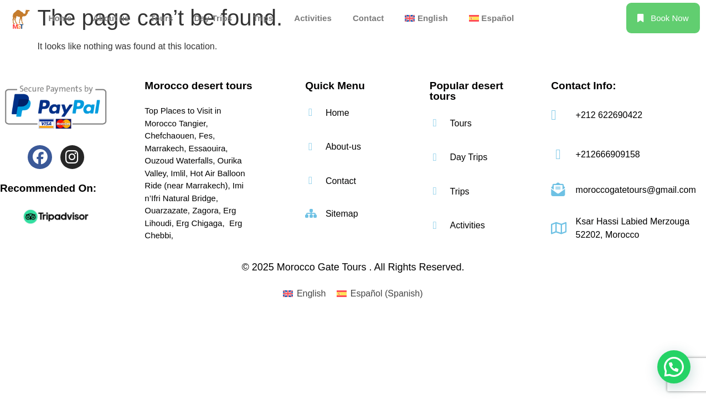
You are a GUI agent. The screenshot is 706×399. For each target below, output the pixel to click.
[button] (673, 366)
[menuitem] (426, 18)
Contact (368, 18)
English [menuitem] (311, 293)
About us (111, 18)
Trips (263, 18)
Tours (161, 18)
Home (59, 18)
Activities (313, 18)
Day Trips (212, 18)
